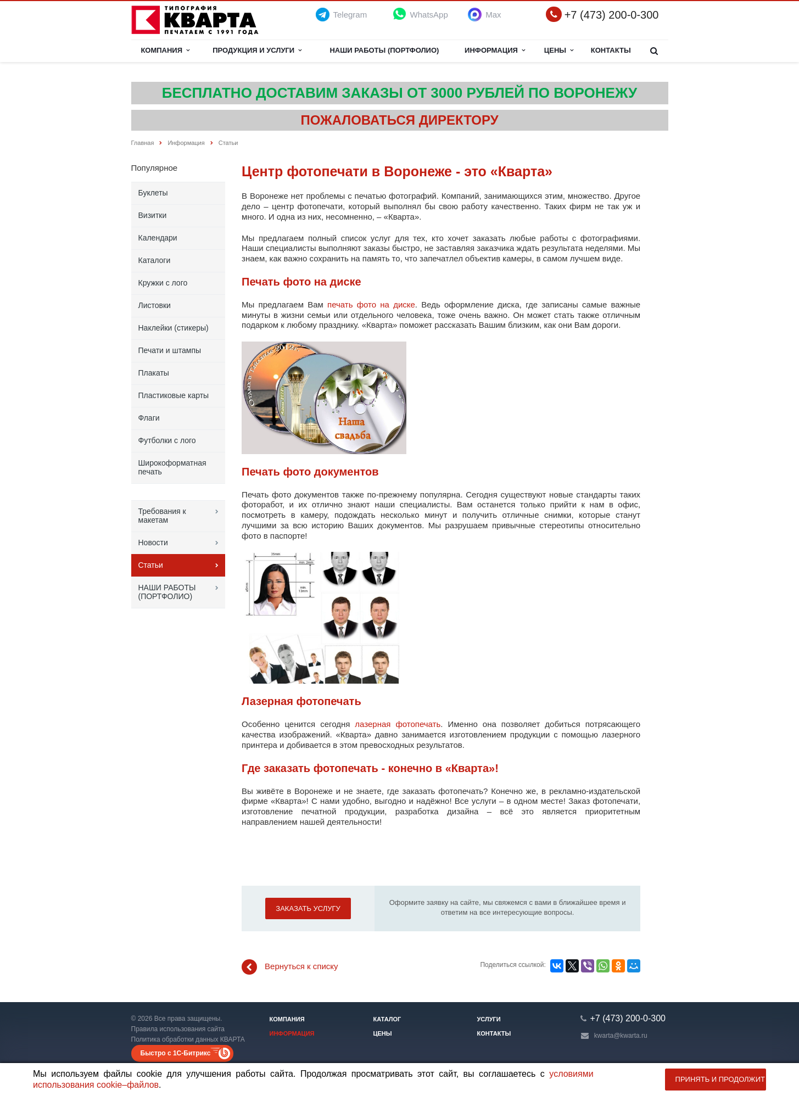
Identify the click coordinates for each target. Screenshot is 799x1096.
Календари (157, 237)
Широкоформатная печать (172, 467)
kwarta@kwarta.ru (620, 1035)
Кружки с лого (163, 282)
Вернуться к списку (290, 967)
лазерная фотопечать (397, 724)
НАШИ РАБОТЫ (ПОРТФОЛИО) (384, 50)
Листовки (154, 305)
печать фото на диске (371, 304)
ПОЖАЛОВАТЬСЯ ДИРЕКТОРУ (399, 120)
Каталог (387, 1019)
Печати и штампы (170, 350)
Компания (165, 50)
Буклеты (153, 192)
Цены (559, 50)
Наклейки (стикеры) (173, 327)
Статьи (150, 565)
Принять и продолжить (720, 1079)
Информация (495, 50)
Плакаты (153, 372)
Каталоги (154, 260)
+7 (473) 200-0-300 (612, 15)
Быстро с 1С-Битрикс (176, 1053)
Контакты (611, 50)
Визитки (152, 215)
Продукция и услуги (257, 50)
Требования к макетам (162, 515)
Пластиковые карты (173, 395)
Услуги (489, 1019)
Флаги (149, 417)
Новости (153, 542)
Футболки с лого (167, 440)
